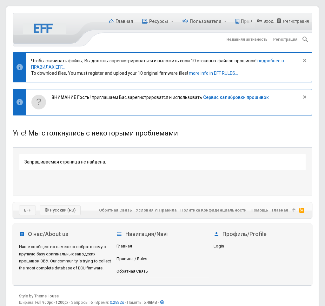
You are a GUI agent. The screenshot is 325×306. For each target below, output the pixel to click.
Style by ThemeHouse (39, 296)
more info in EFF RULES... (213, 73)
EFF (27, 210)
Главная (124, 246)
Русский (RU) (60, 210)
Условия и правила (156, 210)
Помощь (259, 210)
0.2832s (117, 302)
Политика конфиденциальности (213, 210)
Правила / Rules (131, 258)
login (219, 246)
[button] (172, 21)
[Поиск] (305, 39)
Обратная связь (132, 271)
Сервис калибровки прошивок (236, 97)
